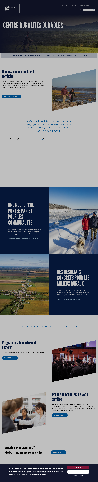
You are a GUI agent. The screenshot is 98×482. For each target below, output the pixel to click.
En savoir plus (43, 474)
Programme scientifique (42, 55)
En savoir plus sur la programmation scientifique (23, 238)
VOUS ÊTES (65, 5)
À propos (31, 55)
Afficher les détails (78, 475)
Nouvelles (82, 5)
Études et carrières (72, 55)
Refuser (78, 472)
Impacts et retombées (58, 55)
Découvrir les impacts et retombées (68, 299)
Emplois (88, 5)
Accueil (5, 17)
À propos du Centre (10, 96)
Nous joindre (74, 5)
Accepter (78, 467)
